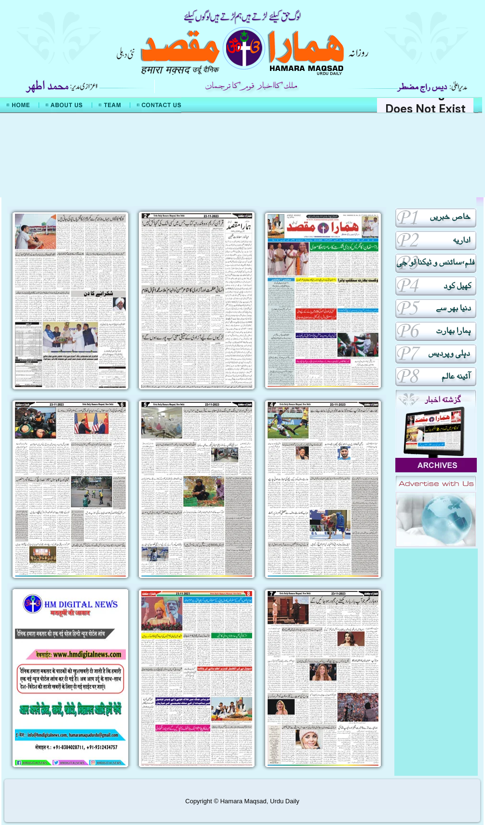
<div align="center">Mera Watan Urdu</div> (242, 155)
